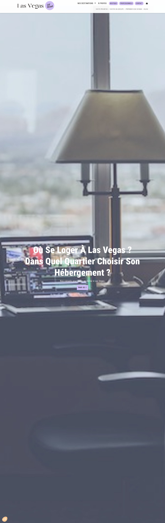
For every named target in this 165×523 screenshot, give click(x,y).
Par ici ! (82, 287)
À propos (102, 3)
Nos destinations (85, 3)
